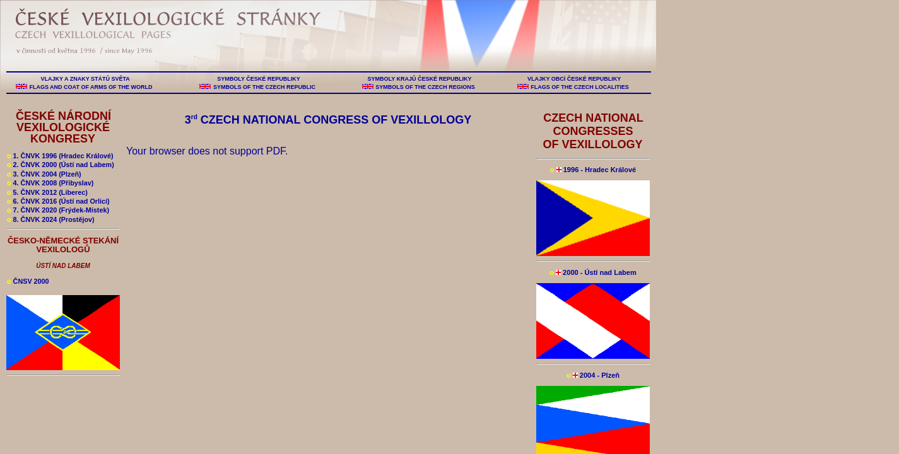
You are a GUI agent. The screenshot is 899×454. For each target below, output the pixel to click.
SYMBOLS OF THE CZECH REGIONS (425, 87)
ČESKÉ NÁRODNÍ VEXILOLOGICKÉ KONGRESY (63, 127)
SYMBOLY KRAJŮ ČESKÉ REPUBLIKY (419, 79)
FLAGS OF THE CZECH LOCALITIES (580, 87)
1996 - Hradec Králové (593, 169)
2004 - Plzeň (593, 375)
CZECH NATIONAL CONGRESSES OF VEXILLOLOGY (593, 131)
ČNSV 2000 (28, 281)
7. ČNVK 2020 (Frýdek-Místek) (58, 210)
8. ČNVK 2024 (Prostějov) (51, 219)
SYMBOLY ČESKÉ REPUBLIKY (259, 79)
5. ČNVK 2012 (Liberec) (47, 192)
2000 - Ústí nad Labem (593, 272)
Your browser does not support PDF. (207, 151)
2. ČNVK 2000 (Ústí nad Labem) (60, 164)
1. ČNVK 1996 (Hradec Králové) (60, 156)
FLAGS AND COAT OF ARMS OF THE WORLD (91, 87)
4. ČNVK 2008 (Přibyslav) (50, 183)
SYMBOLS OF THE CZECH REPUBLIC (264, 87)
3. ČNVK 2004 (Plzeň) (44, 174)
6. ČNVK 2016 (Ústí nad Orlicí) (58, 201)
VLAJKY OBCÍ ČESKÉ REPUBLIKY (574, 79)
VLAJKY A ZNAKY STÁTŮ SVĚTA (85, 79)
